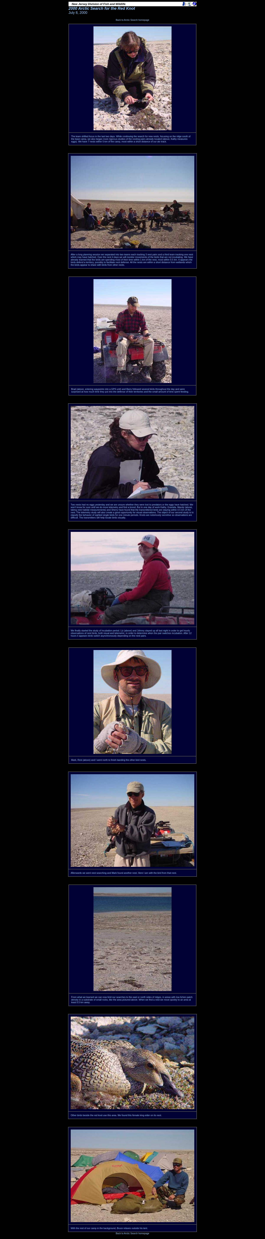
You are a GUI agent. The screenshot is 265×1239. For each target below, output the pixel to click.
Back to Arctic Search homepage (132, 20)
